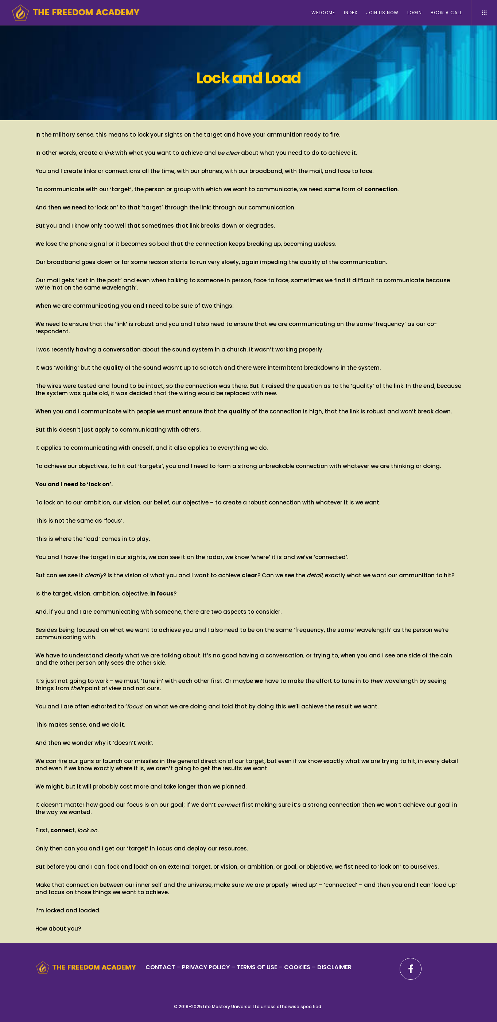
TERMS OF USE (257, 967)
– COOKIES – (297, 967)
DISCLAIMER (334, 967)
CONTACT (160, 967)
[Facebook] (411, 969)
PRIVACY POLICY (206, 967)
